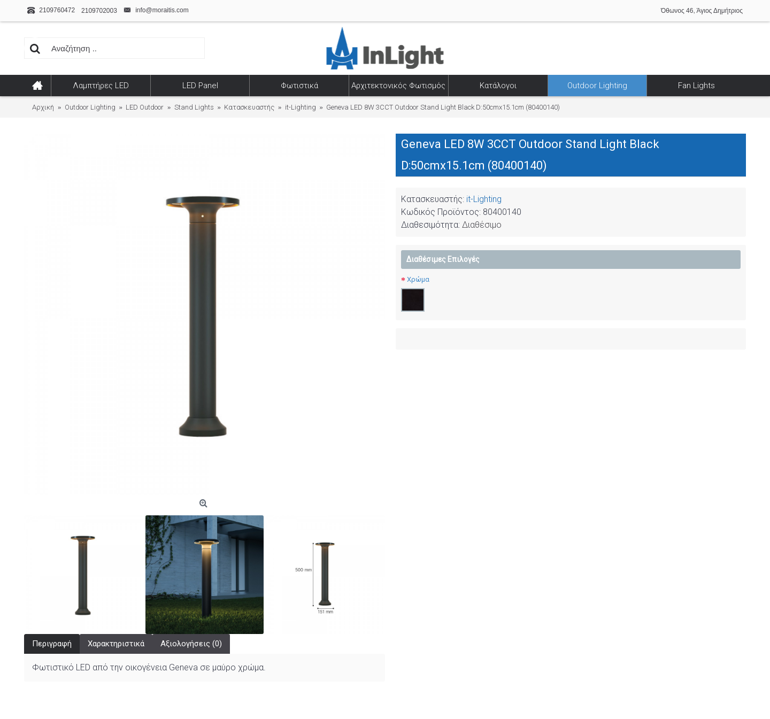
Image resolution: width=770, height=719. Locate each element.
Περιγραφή (52, 643)
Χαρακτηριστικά (116, 643)
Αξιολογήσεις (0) (191, 643)
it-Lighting (484, 199)
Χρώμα (418, 279)
